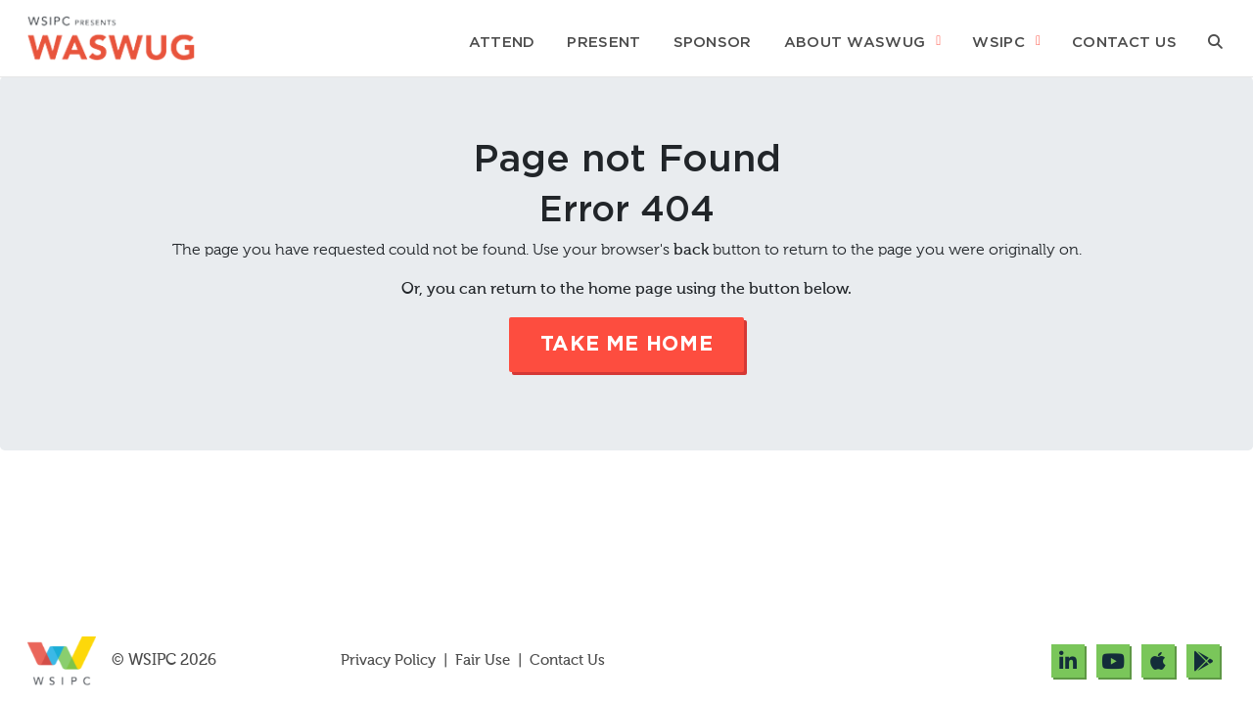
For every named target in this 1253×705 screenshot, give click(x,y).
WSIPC (998, 42)
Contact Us (1124, 42)
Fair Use (482, 660)
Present (603, 42)
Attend (502, 42)
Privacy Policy (390, 660)
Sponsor (712, 42)
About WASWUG (855, 42)
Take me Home (627, 344)
